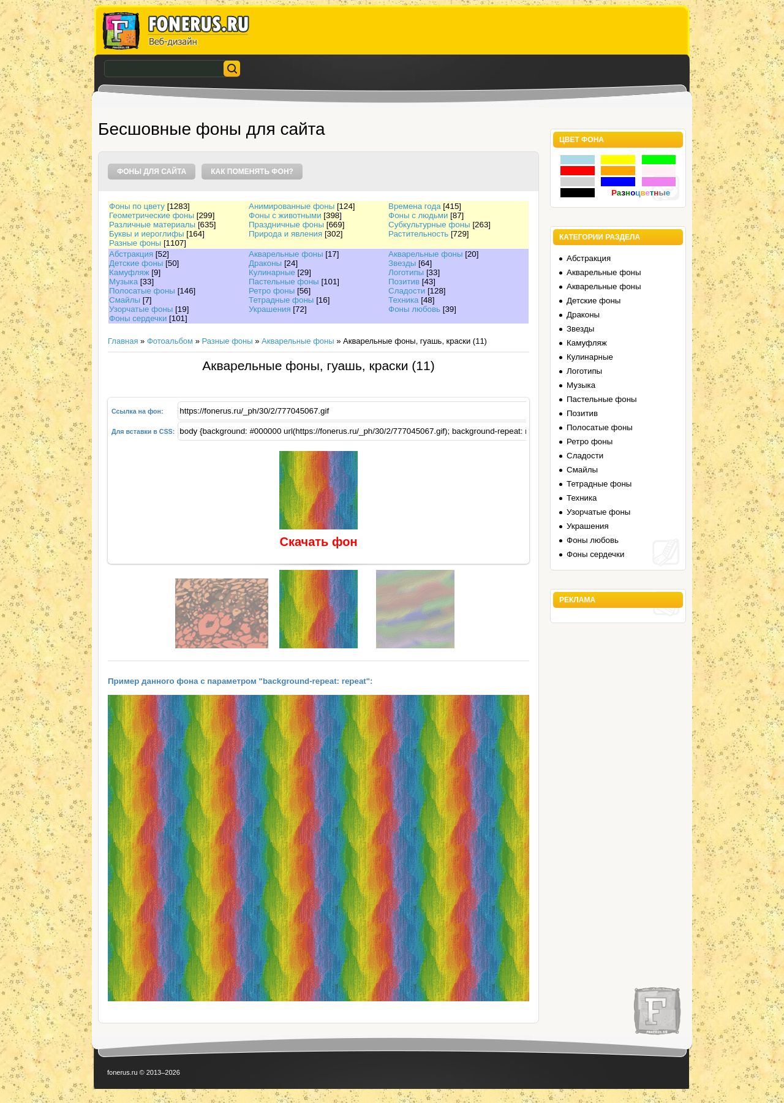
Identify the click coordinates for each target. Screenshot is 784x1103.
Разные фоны (135, 243)
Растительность (418, 233)
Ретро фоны (272, 290)
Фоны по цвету (137, 206)
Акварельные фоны (286, 254)
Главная (123, 341)
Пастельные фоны (284, 281)
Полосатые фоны (142, 290)
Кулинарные (272, 272)
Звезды (402, 263)
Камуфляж (129, 272)
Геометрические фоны (151, 215)
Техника (403, 300)
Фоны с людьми (418, 215)
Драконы (265, 263)
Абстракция (131, 254)
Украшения (270, 309)
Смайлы (124, 300)
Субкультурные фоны (429, 224)
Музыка (123, 281)
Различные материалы (152, 224)
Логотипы (406, 272)
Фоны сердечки (138, 318)
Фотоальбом (170, 341)
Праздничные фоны (286, 224)
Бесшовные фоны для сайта (211, 128)
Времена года (414, 206)
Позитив (404, 281)
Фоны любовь (414, 309)
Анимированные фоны (291, 206)
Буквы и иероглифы (146, 233)
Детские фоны (136, 263)
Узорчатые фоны (141, 309)
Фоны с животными (285, 215)
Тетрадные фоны (281, 300)
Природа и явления (285, 233)
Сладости (406, 290)
